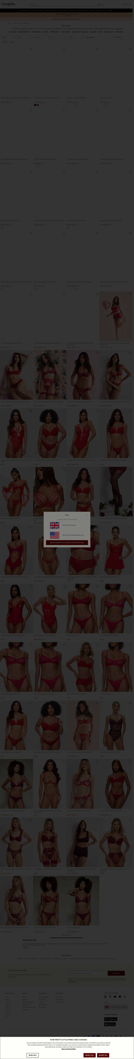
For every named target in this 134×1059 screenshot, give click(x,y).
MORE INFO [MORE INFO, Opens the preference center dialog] (33, 1055)
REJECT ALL (89, 1055)
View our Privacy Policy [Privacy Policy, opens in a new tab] (68, 1049)
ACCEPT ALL (103, 1055)
